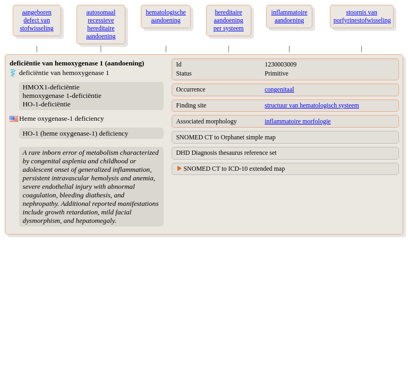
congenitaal (279, 89)
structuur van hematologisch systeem (312, 105)
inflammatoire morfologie (297, 121)
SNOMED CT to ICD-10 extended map (234, 168)
